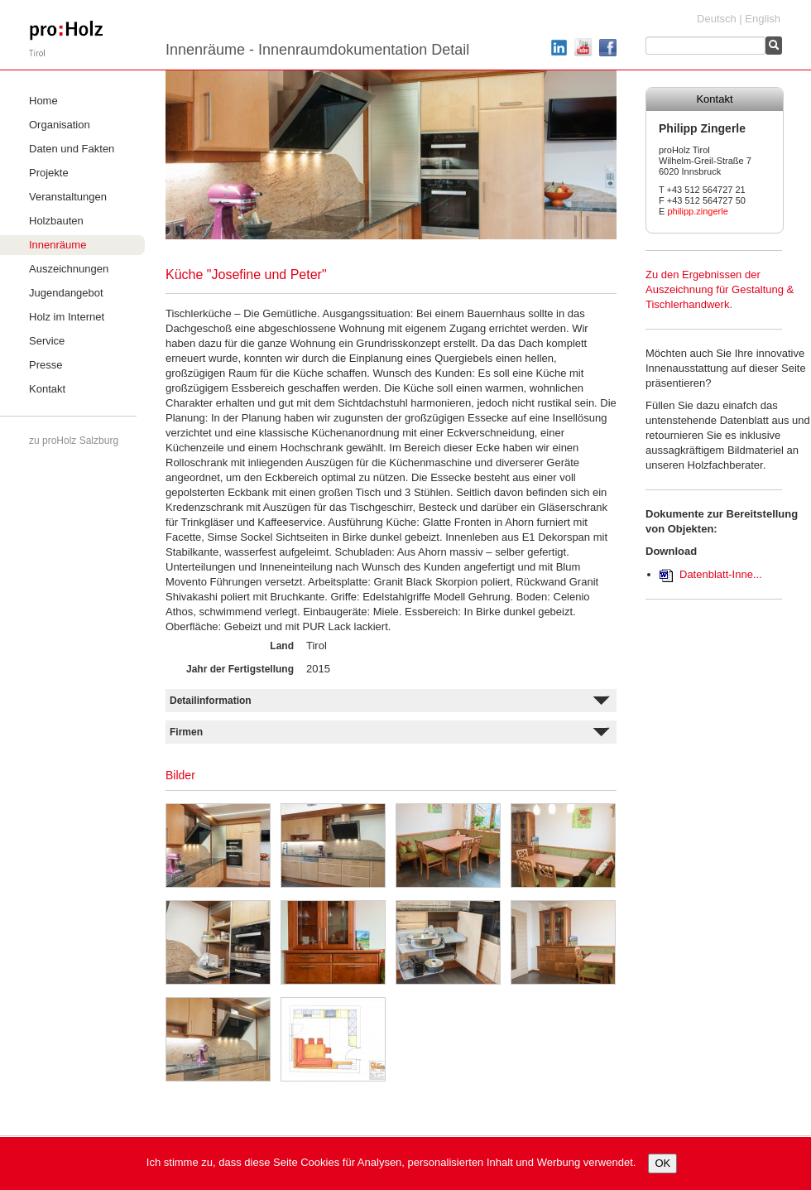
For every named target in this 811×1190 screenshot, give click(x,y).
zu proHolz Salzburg (73, 440)
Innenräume (57, 244)
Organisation (59, 124)
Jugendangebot (66, 293)
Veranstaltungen (68, 196)
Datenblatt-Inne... (720, 574)
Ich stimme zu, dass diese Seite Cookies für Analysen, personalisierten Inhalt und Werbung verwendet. (391, 1162)
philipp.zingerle (697, 211)
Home (43, 100)
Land (282, 646)
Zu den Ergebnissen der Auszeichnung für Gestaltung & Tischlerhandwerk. (719, 289)
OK (662, 1163)
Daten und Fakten (71, 148)
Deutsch (717, 18)
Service (47, 341)
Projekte (49, 172)
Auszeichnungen (68, 269)
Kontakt (47, 389)
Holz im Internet (66, 317)
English (762, 18)
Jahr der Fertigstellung (240, 669)
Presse (45, 365)
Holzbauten (56, 220)
